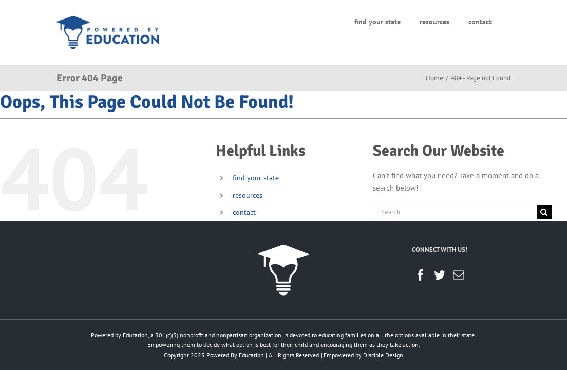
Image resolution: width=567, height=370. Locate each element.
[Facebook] (420, 275)
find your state (256, 177)
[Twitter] (439, 275)
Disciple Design (383, 355)
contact (244, 212)
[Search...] (455, 212)
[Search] (544, 212)
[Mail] (458, 275)
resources (247, 195)
